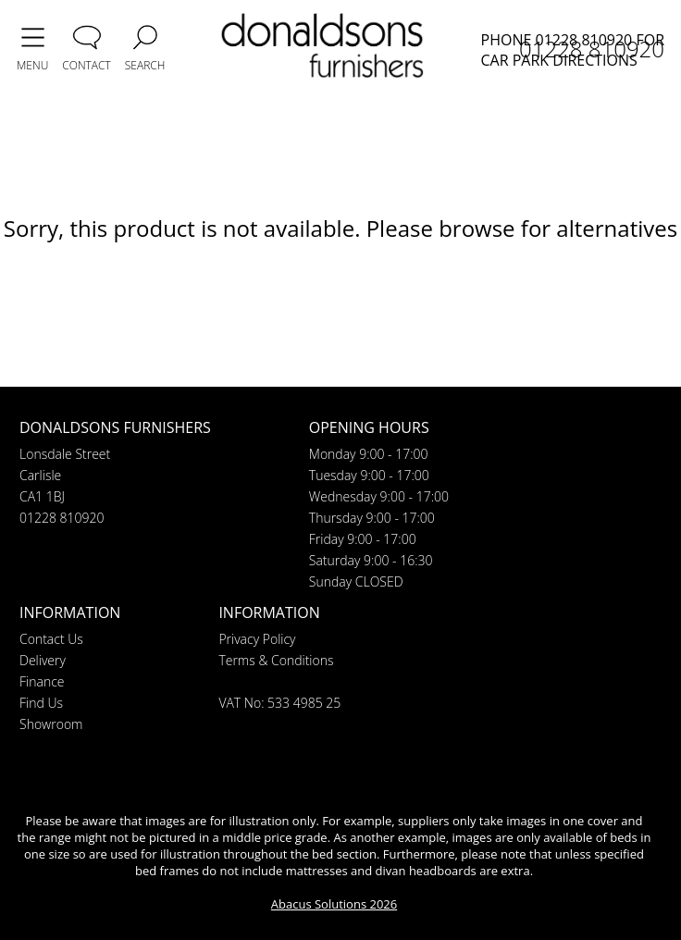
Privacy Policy (256, 639)
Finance (42, 681)
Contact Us (51, 639)
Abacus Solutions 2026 (334, 904)
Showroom (50, 724)
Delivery (42, 660)
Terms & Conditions (275, 660)
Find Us (41, 702)
